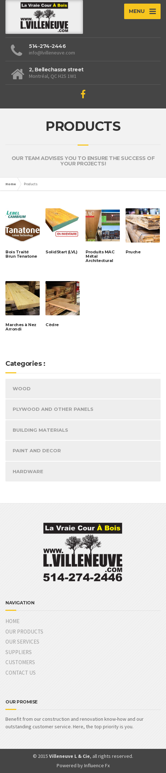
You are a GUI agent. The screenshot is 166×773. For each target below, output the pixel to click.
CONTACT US (20, 672)
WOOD (22, 388)
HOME (12, 621)
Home (10, 184)
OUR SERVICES (22, 641)
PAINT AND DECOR (37, 450)
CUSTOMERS (20, 662)
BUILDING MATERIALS (40, 430)
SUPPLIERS (18, 652)
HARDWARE (28, 471)
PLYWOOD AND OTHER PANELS (53, 409)
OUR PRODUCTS (24, 631)
